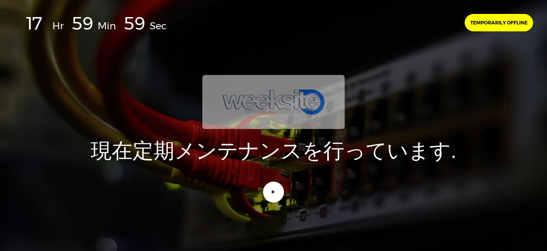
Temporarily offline (498, 23)
